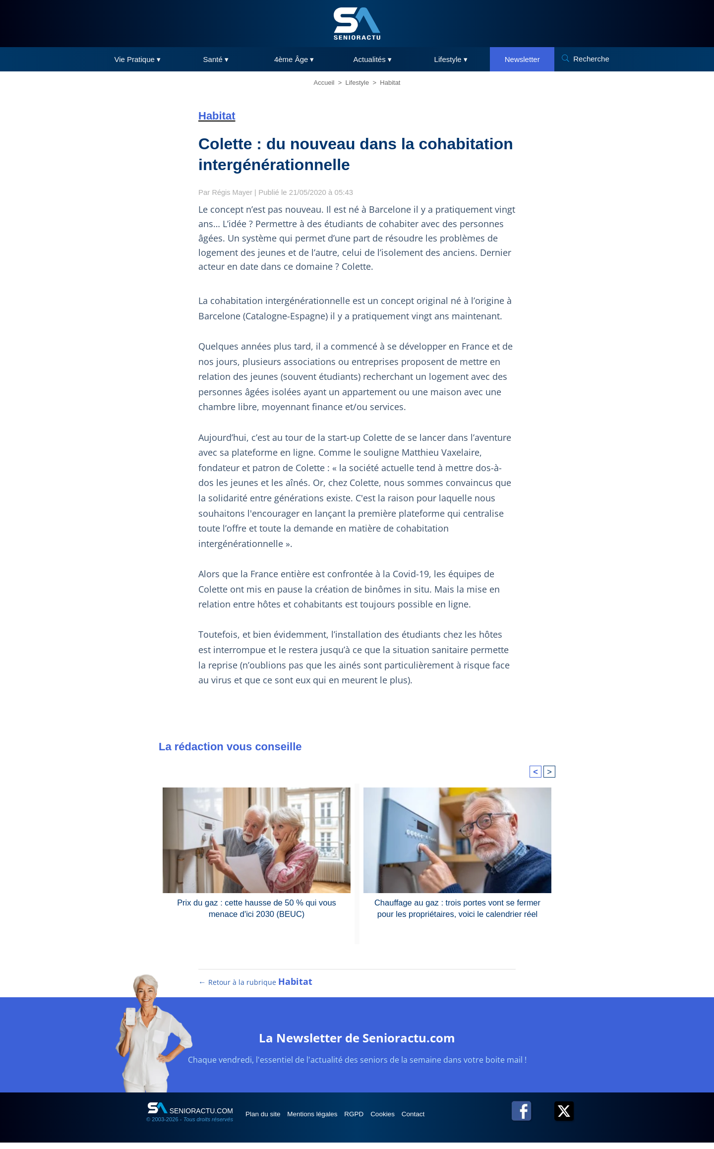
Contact (441, 1120)
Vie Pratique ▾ (137, 59)
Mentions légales (323, 1120)
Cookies (405, 1120)
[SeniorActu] (357, 23)
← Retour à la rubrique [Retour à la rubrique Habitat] (255, 988)
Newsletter (522, 59)
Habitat (390, 82)
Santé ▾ (216, 59)
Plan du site (267, 1120)
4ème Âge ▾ (294, 59)
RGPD (371, 1120)
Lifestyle (357, 82)
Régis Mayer (233, 192)
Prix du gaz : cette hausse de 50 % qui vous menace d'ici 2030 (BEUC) (256, 907)
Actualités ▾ (373, 59)
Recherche (591, 59)
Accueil (324, 82)
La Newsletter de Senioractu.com (357, 1043)
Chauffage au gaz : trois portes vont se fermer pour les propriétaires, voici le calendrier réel (457, 907)
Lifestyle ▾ (451, 59)
